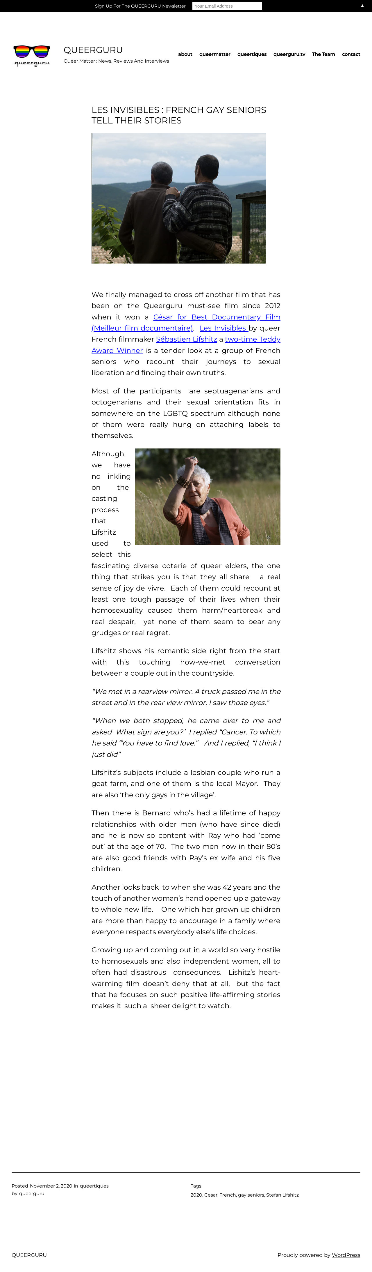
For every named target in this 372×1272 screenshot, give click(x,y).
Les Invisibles (224, 328)
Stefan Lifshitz (282, 1195)
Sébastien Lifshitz (186, 339)
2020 (196, 1195)
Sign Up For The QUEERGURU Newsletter (140, 6)
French (227, 1195)
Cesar (210, 1195)
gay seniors (251, 1195)
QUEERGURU (93, 50)
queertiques (94, 1186)
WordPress (346, 1255)
